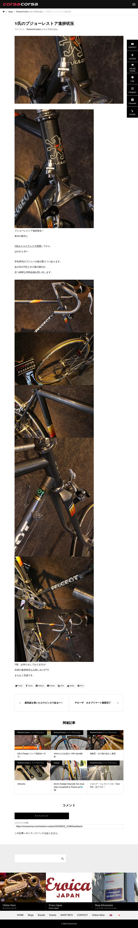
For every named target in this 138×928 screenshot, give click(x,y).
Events (52, 915)
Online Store (98, 915)
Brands (41, 915)
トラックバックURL (22, 823)
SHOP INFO (66, 915)
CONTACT (82, 915)
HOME (20, 915)
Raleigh (57, 763)
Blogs (31, 915)
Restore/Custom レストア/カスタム (42, 29)
